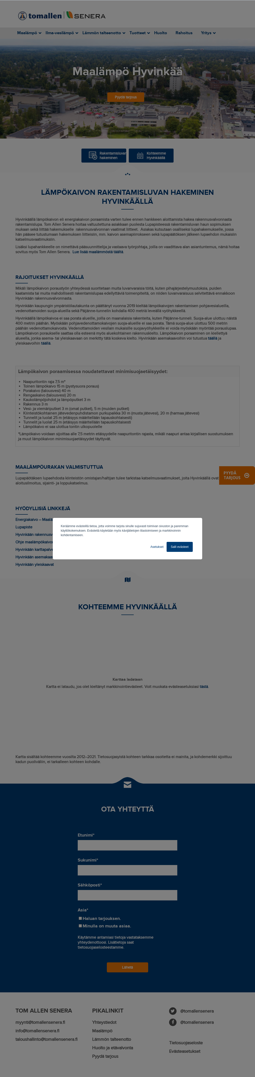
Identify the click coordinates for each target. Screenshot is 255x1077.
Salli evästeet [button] (180, 547)
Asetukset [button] (157, 547)
